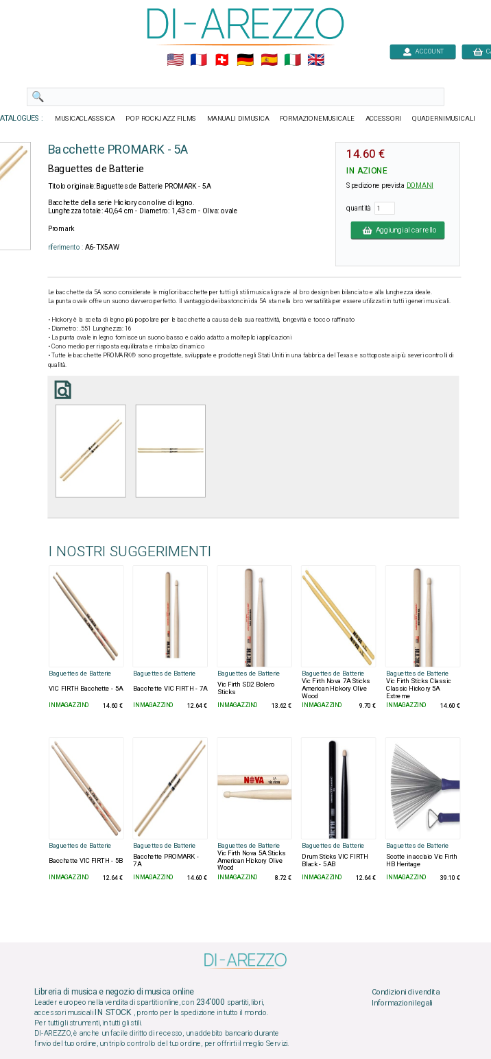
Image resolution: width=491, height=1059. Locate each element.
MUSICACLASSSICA (85, 118)
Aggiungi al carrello (398, 229)
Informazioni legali (402, 1002)
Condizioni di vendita (406, 992)
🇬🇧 (315, 60)
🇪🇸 (269, 60)
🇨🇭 (221, 60)
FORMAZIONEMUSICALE (317, 118)
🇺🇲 (175, 60)
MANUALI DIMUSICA (238, 118)
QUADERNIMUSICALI (443, 118)
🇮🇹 (292, 60)
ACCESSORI (384, 118)
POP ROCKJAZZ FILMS (160, 118)
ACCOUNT (423, 51)
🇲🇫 (198, 60)
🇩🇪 (245, 60)
